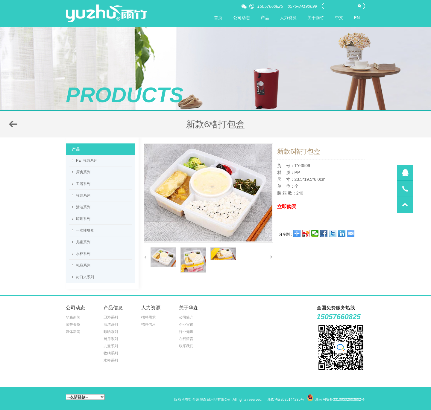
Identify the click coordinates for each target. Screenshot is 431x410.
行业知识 (186, 332)
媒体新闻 (73, 332)
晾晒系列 (83, 219)
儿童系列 (83, 242)
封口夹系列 (85, 277)
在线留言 (186, 339)
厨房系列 (83, 172)
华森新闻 (73, 317)
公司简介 (186, 317)
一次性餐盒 (85, 230)
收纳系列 (83, 195)
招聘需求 (148, 317)
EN (357, 17)
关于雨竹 (315, 17)
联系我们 (186, 346)
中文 (339, 17)
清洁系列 (83, 207)
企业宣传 (186, 324)
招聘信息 (148, 324)
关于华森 (188, 307)
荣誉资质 (73, 324)
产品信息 (113, 307)
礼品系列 (83, 265)
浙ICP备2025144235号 (285, 399)
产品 (265, 17)
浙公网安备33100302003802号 (340, 399)
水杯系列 (83, 254)
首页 (218, 17)
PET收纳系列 (86, 160)
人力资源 (288, 17)
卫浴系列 (83, 184)
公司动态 (241, 17)
